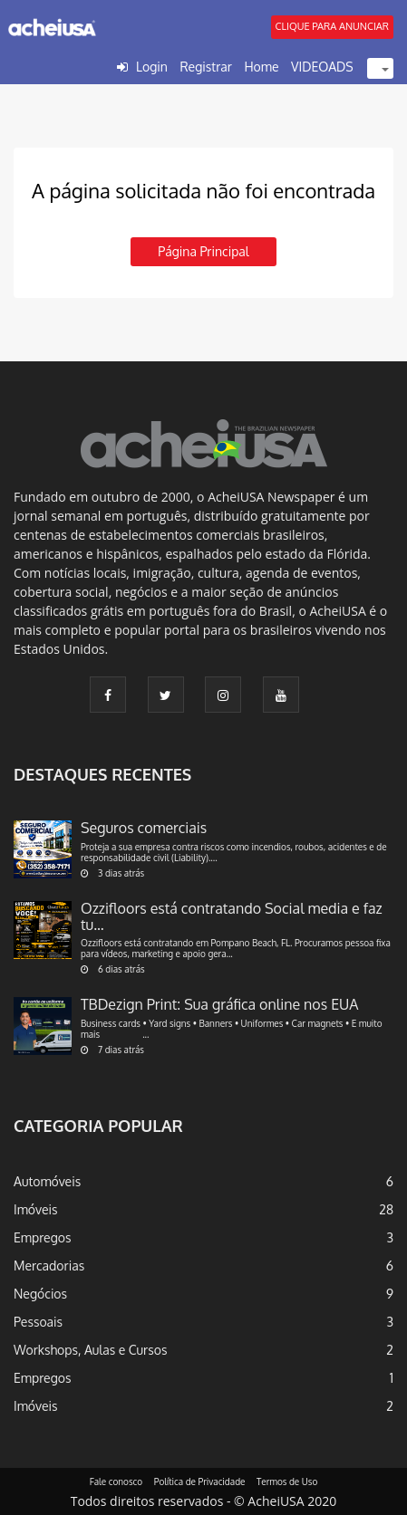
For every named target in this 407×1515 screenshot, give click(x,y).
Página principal (203, 251)
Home (261, 66)
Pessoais (38, 1321)
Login (152, 66)
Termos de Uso (287, 1481)
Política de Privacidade (200, 1481)
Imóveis (36, 1209)
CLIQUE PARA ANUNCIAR (332, 26)
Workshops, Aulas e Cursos (90, 1349)
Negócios (40, 1293)
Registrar (205, 66)
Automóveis (47, 1181)
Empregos (43, 1237)
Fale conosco (116, 1481)
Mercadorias (49, 1265)
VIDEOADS (322, 66)
